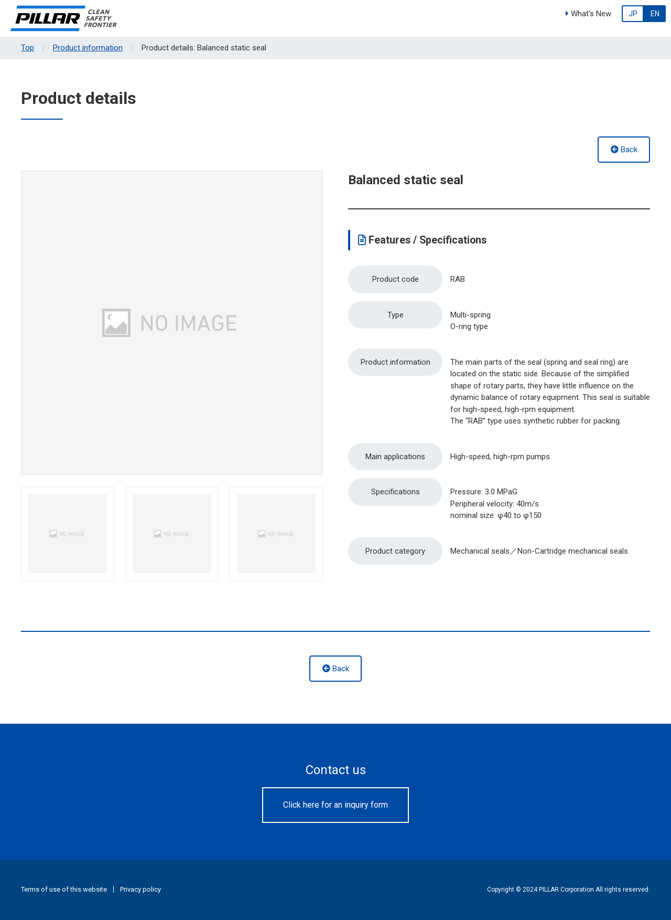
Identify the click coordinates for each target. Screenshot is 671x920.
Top (27, 47)
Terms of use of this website (64, 889)
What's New (588, 13)
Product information (88, 47)
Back (624, 149)
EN (655, 13)
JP (633, 13)
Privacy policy (140, 889)
